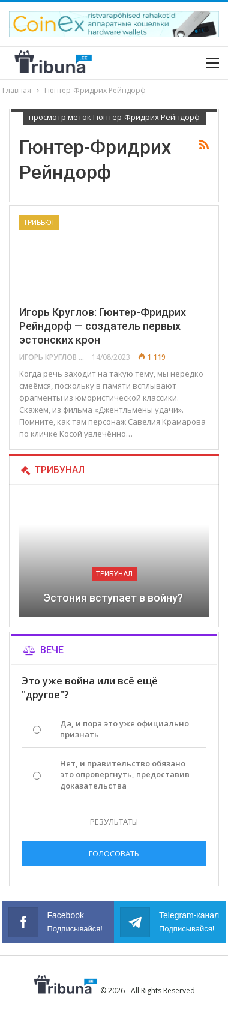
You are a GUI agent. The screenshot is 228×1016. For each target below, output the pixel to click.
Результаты (114, 821)
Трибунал (114, 574)
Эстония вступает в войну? (114, 597)
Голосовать (114, 853)
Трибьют (39, 222)
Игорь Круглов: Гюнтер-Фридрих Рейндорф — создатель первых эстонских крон (102, 326)
